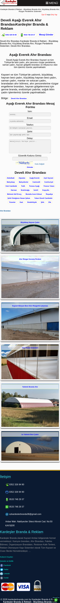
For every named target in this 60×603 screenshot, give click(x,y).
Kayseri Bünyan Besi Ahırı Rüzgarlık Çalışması (30, 306)
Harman (14, 190)
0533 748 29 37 (27, 35)
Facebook (5, 565)
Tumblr (4, 578)
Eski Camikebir (11, 186)
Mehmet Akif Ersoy (14, 194)
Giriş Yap (54, 15)
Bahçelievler (23, 182)
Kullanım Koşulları (6, 557)
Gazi (21, 202)
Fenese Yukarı (49, 186)
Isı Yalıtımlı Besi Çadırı (30, 434)
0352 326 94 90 (9, 35)
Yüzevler (12, 202)
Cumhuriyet (48, 182)
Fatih (23, 186)
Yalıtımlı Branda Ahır (30, 387)
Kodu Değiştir (39, 164)
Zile (49, 202)
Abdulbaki (10, 178)
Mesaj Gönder (46, 35)
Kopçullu (45, 190)
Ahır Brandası (5, 211)
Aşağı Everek (34, 178)
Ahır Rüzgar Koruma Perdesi (30, 259)
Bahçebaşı (11, 182)
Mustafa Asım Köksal (34, 194)
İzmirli (36, 190)
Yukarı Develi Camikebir (43, 198)
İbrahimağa (25, 190)
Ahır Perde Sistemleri (30, 348)
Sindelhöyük (32, 202)
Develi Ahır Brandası (19, 98)
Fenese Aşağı (34, 186)
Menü (52, 3)
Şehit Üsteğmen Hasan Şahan (19, 198)
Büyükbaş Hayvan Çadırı (30, 222)
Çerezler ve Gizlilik (6, 561)
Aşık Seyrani (48, 178)
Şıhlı (42, 202)
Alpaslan (22, 178)
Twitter (4, 569)
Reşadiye (49, 194)
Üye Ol (43, 15)
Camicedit (36, 182)
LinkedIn (5, 574)
